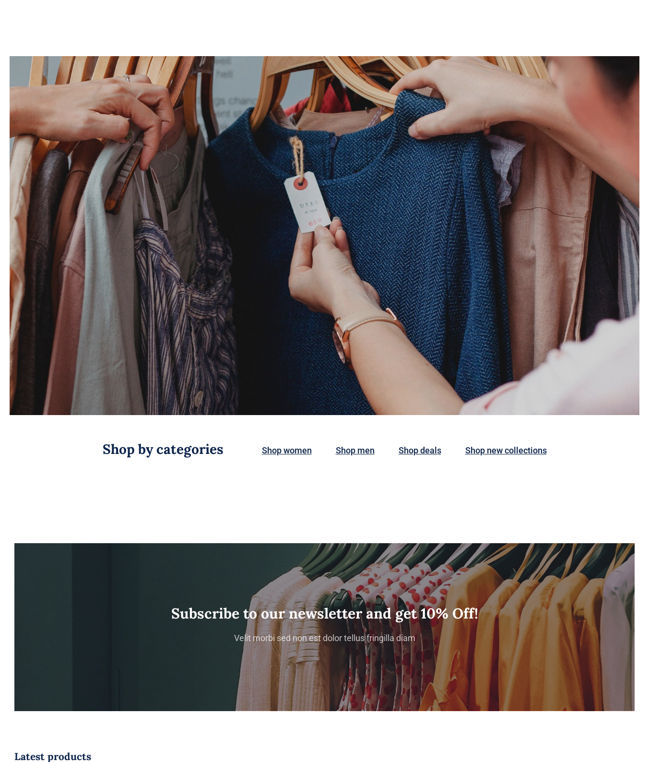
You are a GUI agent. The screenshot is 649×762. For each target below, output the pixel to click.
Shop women (287, 450)
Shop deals (420, 450)
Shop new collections (506, 450)
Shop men (355, 450)
